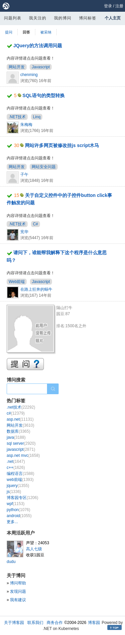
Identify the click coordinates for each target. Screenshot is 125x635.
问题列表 (12, 18)
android (19, 515)
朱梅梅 (26, 124)
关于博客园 (14, 622)
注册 (119, 6)
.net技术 (21, 407)
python (18, 509)
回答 (26, 32)
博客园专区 (22, 497)
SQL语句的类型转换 (44, 95)
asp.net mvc (23, 455)
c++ (16, 467)
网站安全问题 (44, 166)
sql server (21, 443)
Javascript (41, 67)
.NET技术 (17, 117)
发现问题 (18, 591)
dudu (11, 561)
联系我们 (35, 622)
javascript (21, 449)
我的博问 (62, 18)
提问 (8, 32)
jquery (18, 485)
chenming (29, 74)
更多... (12, 521)
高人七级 (34, 549)
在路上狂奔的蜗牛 (36, 289)
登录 (108, 6)
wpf (15, 503)
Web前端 (17, 281)
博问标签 (87, 18)
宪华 (24, 231)
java (16, 437)
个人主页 (113, 18)
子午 (24, 174)
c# (16, 413)
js (14, 491)
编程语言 (20, 473)
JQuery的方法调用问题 (37, 45)
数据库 (18, 431)
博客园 (94, 622)
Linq (37, 117)
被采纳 (45, 32)
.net (16, 461)
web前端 (20, 479)
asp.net (20, 419)
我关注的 (37, 18)
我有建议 (18, 599)
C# (35, 224)
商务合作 (55, 622)
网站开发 (17, 67)
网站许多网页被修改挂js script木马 (62, 145)
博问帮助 (18, 583)
